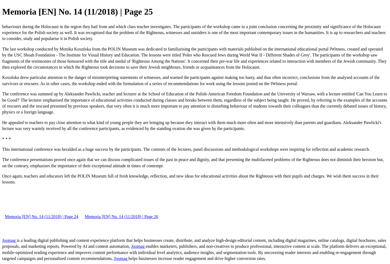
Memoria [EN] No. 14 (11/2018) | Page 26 (121, 216)
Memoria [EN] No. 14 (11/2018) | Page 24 (41, 216)
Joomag (9, 240)
